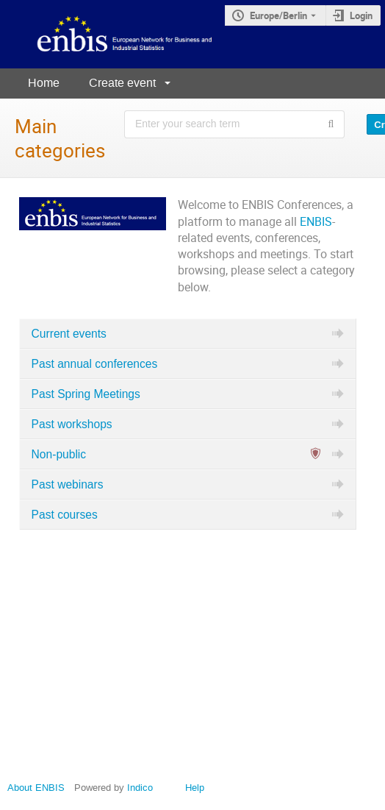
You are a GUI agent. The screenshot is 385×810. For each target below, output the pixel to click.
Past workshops (72, 424)
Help (194, 787)
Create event (122, 82)
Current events (69, 333)
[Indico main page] (112, 34)
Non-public (59, 454)
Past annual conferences (95, 364)
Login (361, 15)
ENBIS (316, 222)
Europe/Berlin (278, 15)
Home (44, 82)
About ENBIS (36, 787)
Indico (140, 787)
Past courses (65, 514)
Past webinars (68, 484)
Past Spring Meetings (86, 394)
